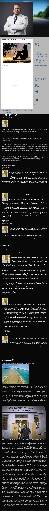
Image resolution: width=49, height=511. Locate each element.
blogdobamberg (37, 104)
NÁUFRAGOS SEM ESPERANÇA (39, 77)
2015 (35, 98)
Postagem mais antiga (28, 110)
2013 (35, 100)
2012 (35, 101)
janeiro (36, 87)
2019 (35, 93)
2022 (35, 90)
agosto (36, 46)
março (36, 85)
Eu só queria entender (38, 81)
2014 (35, 99)
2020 (35, 92)
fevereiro (36, 86)
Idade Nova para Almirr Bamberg (39, 52)
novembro (36, 43)
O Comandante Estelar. (38, 64)
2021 (35, 91)
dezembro (36, 42)
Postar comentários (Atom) (7, 112)
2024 (35, 41)
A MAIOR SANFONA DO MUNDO (39, 51)
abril (36, 84)
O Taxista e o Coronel (38, 53)
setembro (36, 45)
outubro (36, 44)
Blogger (30, 508)
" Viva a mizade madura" (38, 59)
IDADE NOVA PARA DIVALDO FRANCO (40, 79)
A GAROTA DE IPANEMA (38, 80)
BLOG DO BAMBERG (9, 115)
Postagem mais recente (6, 110)
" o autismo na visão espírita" (39, 58)
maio (36, 50)
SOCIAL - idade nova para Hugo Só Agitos (40, 78)
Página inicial (17, 110)
